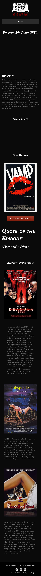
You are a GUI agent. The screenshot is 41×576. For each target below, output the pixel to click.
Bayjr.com (34, 573)
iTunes (33, 565)
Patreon (14, 565)
